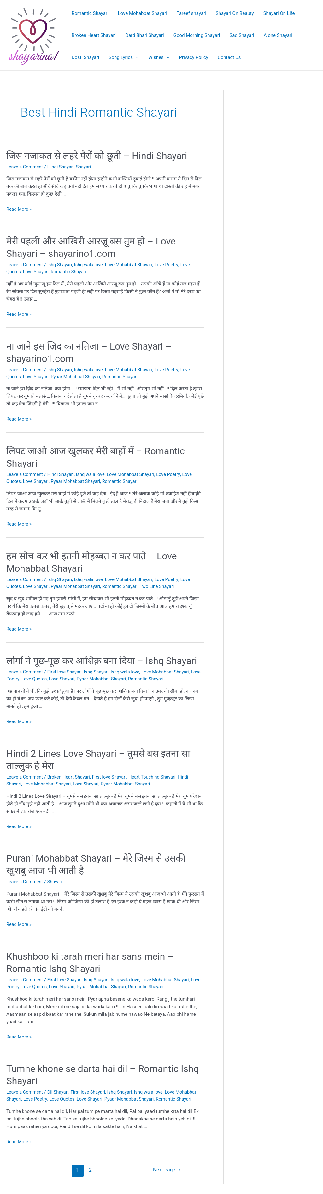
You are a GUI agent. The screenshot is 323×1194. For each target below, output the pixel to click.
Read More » (19, 209)
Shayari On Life (279, 13)
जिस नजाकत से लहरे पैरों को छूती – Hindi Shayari (96, 155)
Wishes (159, 57)
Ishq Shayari (61, 265)
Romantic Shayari (90, 13)
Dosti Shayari (85, 57)
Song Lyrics (124, 57)
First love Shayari (66, 671)
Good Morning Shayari (196, 35)
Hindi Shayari (62, 167)
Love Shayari (36, 271)
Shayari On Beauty (235, 13)
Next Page (166, 1169)
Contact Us (229, 57)
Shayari (86, 167)
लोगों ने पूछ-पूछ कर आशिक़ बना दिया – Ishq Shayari (101, 660)
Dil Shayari (60, 1091)
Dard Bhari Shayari (144, 35)
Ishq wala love (91, 265)
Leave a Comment (25, 167)
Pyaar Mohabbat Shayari (77, 376)
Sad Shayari (241, 35)
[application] (136, 57)
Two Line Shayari (162, 586)
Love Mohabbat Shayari (142, 13)
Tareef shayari (191, 13)
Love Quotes (46, 678)
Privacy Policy (193, 57)
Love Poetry (172, 265)
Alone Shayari (278, 35)
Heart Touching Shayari (157, 776)
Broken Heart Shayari (94, 35)
